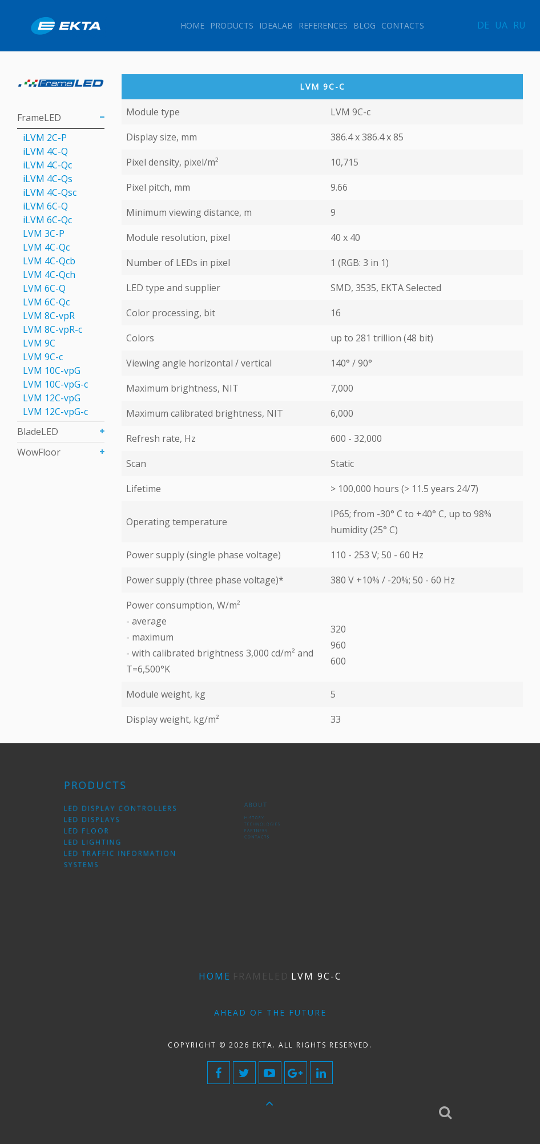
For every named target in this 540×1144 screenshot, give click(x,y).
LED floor (99, 830)
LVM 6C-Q (44, 288)
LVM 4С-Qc (46, 247)
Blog (364, 25)
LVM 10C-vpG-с (55, 384)
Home (192, 25)
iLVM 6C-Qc (47, 220)
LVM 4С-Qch (49, 274)
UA (501, 25)
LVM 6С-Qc (46, 302)
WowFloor (39, 452)
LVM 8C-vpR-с (52, 329)
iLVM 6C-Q (45, 206)
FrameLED (39, 117)
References (323, 25)
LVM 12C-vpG (51, 398)
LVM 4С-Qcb (49, 261)
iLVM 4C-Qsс (49, 192)
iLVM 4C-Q (45, 151)
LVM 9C (39, 343)
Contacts (402, 25)
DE (483, 25)
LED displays (103, 822)
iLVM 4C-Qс (47, 165)
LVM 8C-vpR (49, 315)
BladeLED (37, 431)
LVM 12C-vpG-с (55, 411)
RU (519, 25)
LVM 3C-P (44, 233)
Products (231, 25)
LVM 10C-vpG (51, 370)
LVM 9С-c (43, 357)
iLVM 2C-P (45, 137)
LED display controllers (124, 814)
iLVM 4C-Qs (47, 178)
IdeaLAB (276, 25)
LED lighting (104, 838)
